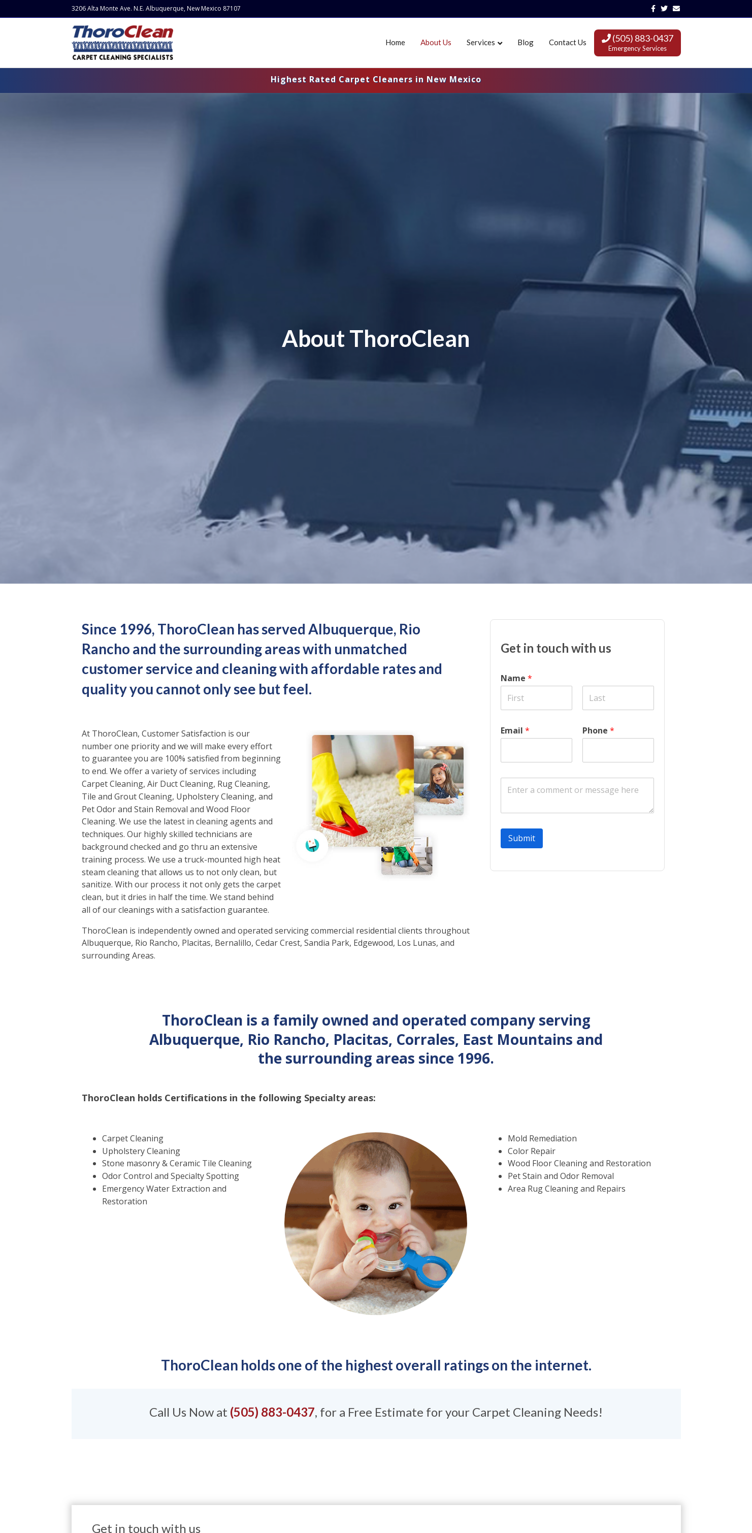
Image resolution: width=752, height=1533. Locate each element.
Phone (598, 730)
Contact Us (567, 42)
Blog (525, 42)
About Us (435, 42)
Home (395, 42)
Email (515, 730)
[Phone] (618, 750)
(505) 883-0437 (637, 42)
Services (481, 42)
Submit (521, 838)
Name (516, 678)
